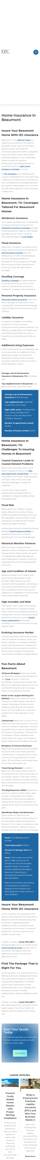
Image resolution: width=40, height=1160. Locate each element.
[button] (35, 52)
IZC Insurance (10, 174)
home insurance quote (12, 948)
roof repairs (27, 237)
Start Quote (20, 1053)
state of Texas (23, 140)
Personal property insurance (14, 300)
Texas (7, 679)
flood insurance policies (12, 253)
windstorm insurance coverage (16, 228)
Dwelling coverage (10, 281)
